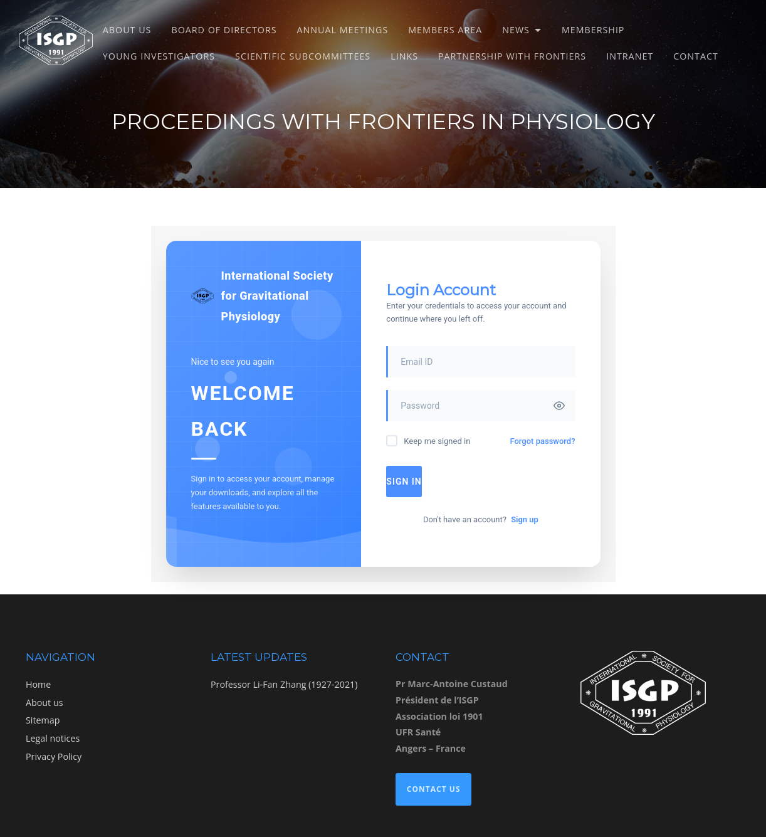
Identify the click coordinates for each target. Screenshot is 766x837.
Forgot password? (542, 441)
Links (404, 56)
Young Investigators (159, 56)
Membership (593, 30)
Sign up (524, 519)
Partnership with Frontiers (512, 56)
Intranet (629, 56)
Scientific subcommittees (302, 56)
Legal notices (53, 738)
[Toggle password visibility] (559, 405)
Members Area (445, 30)
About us (127, 30)
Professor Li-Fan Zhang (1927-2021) (284, 684)
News (516, 30)
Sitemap (43, 720)
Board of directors (223, 30)
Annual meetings (343, 30)
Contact (695, 56)
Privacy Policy (53, 756)
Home (38, 684)
